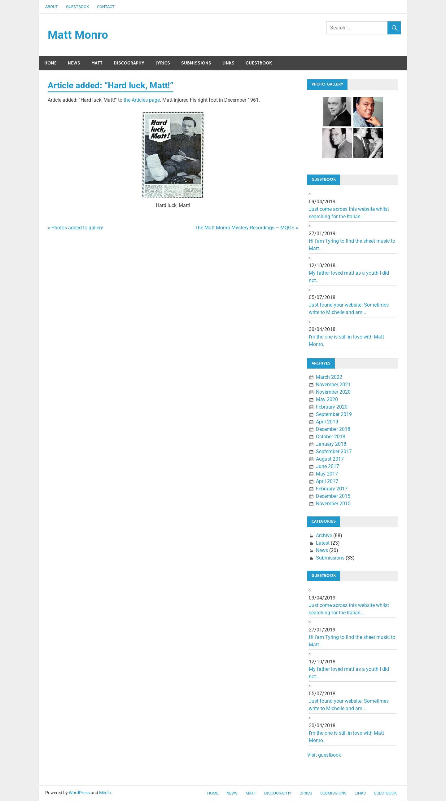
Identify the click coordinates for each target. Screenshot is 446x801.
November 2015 (333, 504)
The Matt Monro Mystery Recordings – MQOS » (246, 228)
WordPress (79, 793)
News (74, 63)
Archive (324, 536)
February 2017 (332, 489)
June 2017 (327, 467)
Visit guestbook (324, 755)
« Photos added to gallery (75, 228)
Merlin (105, 793)
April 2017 (327, 482)
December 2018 (333, 430)
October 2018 (330, 437)
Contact (106, 6)
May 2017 (327, 474)
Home (50, 63)
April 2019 (327, 422)
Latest (323, 543)
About (51, 6)
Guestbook (77, 6)
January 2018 (331, 445)
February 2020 (332, 407)
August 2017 (330, 459)
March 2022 (329, 378)
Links (228, 63)
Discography (129, 63)
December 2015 (333, 497)
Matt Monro (78, 35)
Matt (97, 63)
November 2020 (333, 393)
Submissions (196, 63)
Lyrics (162, 63)
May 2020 (327, 400)
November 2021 (333, 385)
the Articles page (142, 100)
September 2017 (334, 452)
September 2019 (334, 415)
